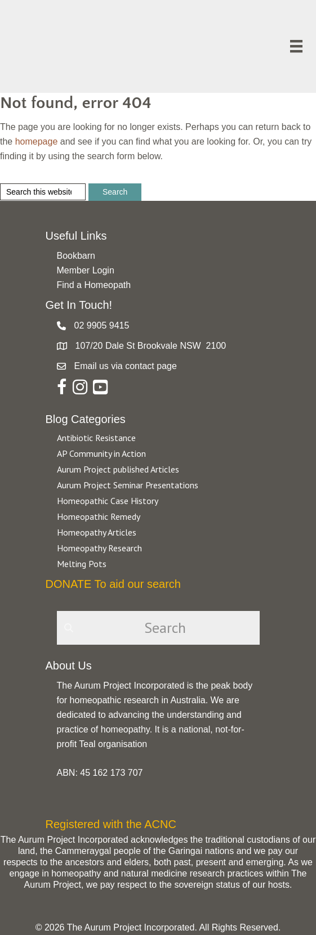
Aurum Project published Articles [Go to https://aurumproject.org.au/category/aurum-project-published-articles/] (118, 469)
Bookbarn (76, 255)
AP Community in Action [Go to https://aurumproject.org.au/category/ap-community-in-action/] (101, 453)
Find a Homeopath (94, 285)
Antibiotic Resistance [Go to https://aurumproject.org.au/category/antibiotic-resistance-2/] (96, 437)
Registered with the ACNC (111, 824)
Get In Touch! (79, 305)
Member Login (85, 270)
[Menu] (296, 46)
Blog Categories (86, 419)
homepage (36, 141)
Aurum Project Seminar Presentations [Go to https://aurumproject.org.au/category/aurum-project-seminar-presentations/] (127, 485)
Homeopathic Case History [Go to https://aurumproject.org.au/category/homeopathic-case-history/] (107, 500)
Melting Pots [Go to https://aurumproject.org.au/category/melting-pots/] (81, 563)
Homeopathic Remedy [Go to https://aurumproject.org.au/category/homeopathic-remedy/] (98, 516)
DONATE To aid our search (113, 584)
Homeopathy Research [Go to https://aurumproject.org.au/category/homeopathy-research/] (99, 548)
